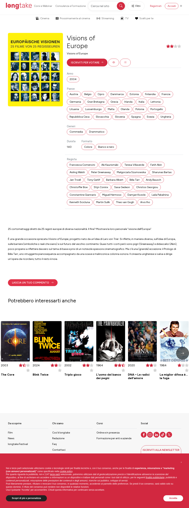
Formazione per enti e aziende (114, 438)
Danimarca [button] (117, 94)
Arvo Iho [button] (145, 202)
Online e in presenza (108, 432)
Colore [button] (88, 146)
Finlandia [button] (150, 94)
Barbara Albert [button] (114, 179)
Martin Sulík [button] (103, 202)
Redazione (58, 438)
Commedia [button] (76, 131)
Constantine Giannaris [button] (83, 194)
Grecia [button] (114, 101)
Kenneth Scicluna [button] (80, 202)
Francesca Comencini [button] (82, 164)
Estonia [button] (134, 94)
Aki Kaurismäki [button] (109, 164)
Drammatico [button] (96, 131)
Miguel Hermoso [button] (111, 194)
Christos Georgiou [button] (147, 187)
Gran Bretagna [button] (95, 101)
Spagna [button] (136, 116)
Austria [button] (74, 94)
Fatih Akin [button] (156, 164)
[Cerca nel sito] (107, 6)
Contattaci (59, 449)
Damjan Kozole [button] (136, 194)
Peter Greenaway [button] (101, 172)
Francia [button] (166, 94)
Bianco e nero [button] (106, 146)
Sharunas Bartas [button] (162, 172)
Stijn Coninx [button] (101, 187)
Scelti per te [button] (144, 18)
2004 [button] (73, 79)
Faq (54, 444)
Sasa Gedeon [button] (122, 187)
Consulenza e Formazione (70, 6)
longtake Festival (18, 444)
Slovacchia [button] (102, 116)
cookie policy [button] (66, 471)
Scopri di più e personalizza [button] (26, 498)
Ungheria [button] (166, 116)
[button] (87, 62)
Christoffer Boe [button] (78, 187)
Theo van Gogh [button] (125, 202)
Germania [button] (75, 101)
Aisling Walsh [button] (77, 172)
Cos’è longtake (61, 432)
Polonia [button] (139, 109)
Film (10, 432)
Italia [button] (141, 101)
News (11, 438)
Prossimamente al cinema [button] (73, 18)
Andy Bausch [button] (153, 179)
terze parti (55, 474)
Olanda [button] (125, 109)
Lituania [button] (74, 109)
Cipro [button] (101, 94)
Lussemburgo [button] (93, 109)
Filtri (136, 6)
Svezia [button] (150, 116)
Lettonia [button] (156, 101)
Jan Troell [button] (75, 179)
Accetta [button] (173, 498)
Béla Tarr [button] (135, 179)
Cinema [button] (42, 18)
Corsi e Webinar (43, 6)
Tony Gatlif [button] (93, 179)
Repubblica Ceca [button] (80, 116)
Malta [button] (111, 109)
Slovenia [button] (120, 116)
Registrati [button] (155, 6)
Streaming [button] (105, 18)
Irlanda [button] (128, 101)
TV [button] (125, 18)
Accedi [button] (172, 6)
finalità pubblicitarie (155, 477)
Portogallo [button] (156, 109)
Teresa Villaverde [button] (134, 164)
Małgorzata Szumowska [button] (131, 172)
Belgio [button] (88, 94)
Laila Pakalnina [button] (160, 194)
